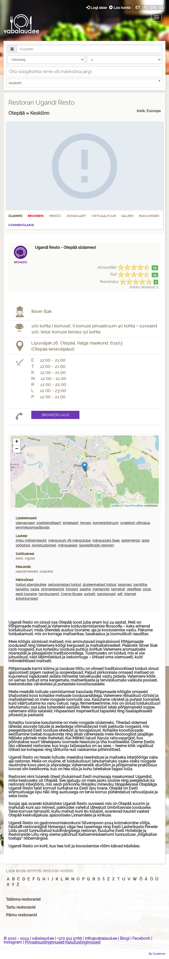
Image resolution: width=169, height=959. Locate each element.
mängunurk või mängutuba (69, 540)
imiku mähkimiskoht (31, 540)
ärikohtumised (27, 599)
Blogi (125, 938)
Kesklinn (39, 113)
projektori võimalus (135, 523)
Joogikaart (76, 216)
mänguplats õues (106, 540)
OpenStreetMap (133, 505)
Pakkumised (149, 216)
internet (130, 594)
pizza (147, 589)
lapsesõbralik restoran (96, 545)
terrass (85, 523)
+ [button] (16, 442)
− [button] (16, 449)
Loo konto (120, 8)
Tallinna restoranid (23, 899)
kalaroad (125, 585)
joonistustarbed (44, 545)
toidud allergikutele (31, 585)
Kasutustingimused (82, 942)
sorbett (89, 594)
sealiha (85, 589)
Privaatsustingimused (44, 942)
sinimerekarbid (52, 589)
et (137, 7)
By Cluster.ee (157, 953)
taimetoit (118, 589)
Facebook (141, 938)
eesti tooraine (26, 594)
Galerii (127, 216)
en (153, 7)
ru (162, 7)
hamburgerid (49, 594)
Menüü (55, 216)
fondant (72, 589)
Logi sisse (97, 8)
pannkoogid (106, 594)
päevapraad (25, 523)
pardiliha (140, 585)
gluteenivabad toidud (99, 585)
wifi (119, 594)
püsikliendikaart (48, 523)
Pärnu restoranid (21, 915)
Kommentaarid (21, 225)
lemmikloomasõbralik (32, 527)
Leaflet (116, 505)
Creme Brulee (71, 594)
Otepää (17, 113)
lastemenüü (130, 540)
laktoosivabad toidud (64, 585)
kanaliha (22, 589)
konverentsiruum (106, 523)
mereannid (100, 589)
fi (145, 7)
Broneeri (36, 216)
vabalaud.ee (43, 938)
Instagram (13, 942)
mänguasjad (67, 545)
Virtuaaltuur (103, 216)
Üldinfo (15, 216)
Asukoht (84, 83)
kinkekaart (70, 523)
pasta (34, 589)
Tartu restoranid (20, 907)
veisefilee (134, 589)
